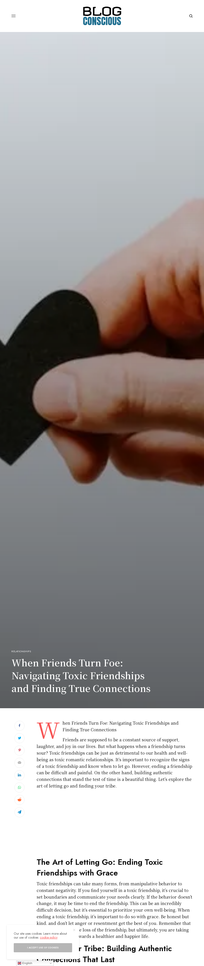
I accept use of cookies (43, 947)
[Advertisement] (115, 825)
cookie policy (48, 937)
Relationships (21, 651)
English (25, 963)
